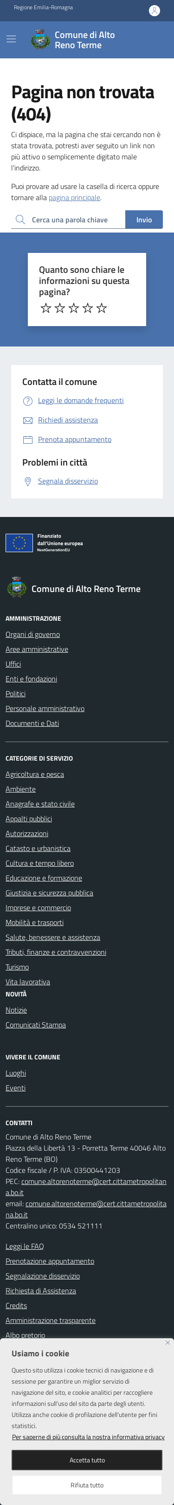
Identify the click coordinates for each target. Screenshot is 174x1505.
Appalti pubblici (29, 818)
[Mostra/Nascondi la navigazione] (11, 38)
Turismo (17, 966)
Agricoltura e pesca (35, 774)
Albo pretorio (25, 1335)
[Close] (168, 1343)
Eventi (16, 1087)
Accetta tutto (87, 1460)
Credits (16, 1305)
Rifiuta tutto (87, 1485)
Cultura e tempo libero (40, 863)
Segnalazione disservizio (43, 1275)
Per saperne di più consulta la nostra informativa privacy (88, 1437)
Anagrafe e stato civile (40, 803)
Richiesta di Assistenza (41, 1290)
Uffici (13, 663)
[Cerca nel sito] (149, 40)
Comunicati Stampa (36, 1024)
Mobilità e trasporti (35, 922)
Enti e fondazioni (31, 678)
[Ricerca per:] (68, 219)
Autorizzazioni (27, 833)
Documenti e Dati (32, 723)
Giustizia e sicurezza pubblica (49, 892)
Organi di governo (33, 634)
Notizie (16, 1009)
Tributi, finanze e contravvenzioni (56, 951)
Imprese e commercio (38, 907)
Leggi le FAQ (25, 1246)
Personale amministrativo (45, 708)
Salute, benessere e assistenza (53, 937)
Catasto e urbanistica (38, 848)
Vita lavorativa (28, 981)
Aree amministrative (37, 649)
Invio (144, 219)
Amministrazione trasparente (51, 1320)
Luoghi (16, 1072)
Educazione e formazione (44, 877)
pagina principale (74, 197)
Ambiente (21, 788)
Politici (16, 693)
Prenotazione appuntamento (50, 1260)
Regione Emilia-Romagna (43, 7)
